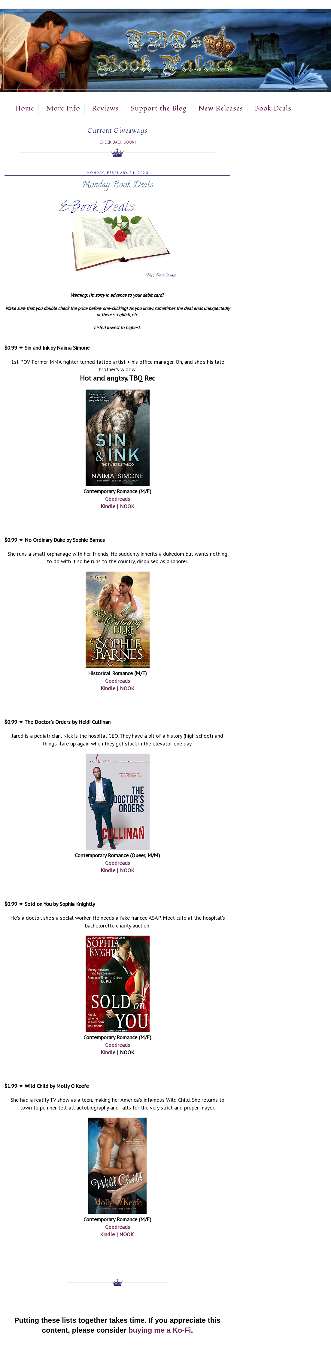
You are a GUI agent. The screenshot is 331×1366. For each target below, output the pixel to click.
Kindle (108, 506)
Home (24, 108)
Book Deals (273, 108)
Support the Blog (158, 108)
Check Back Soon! (117, 142)
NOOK (127, 506)
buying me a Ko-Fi (160, 1330)
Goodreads (117, 498)
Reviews (105, 108)
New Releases (220, 108)
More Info (63, 108)
